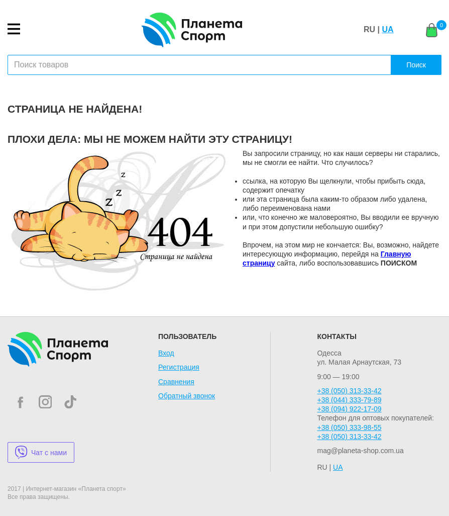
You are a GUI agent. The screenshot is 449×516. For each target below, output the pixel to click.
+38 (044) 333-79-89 (349, 400)
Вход (166, 353)
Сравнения (176, 382)
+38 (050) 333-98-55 (349, 427)
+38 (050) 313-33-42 (349, 391)
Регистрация (178, 367)
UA (387, 29)
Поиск (416, 65)
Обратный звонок (186, 396)
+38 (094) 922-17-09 (349, 409)
